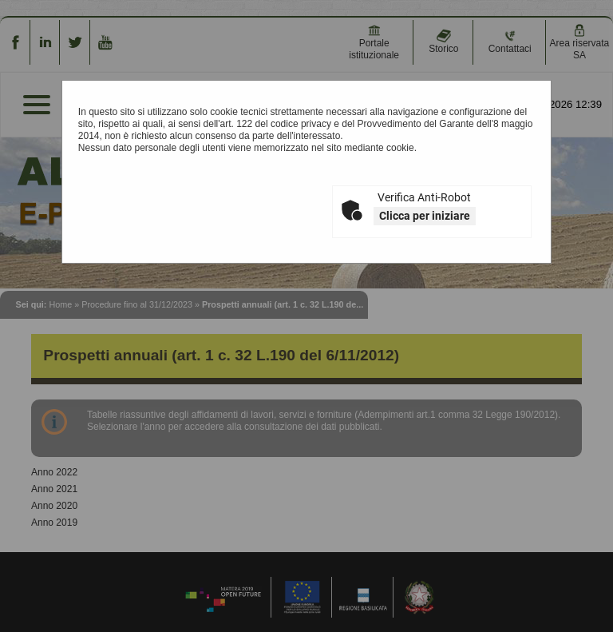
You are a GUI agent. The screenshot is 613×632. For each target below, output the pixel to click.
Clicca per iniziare (424, 215)
